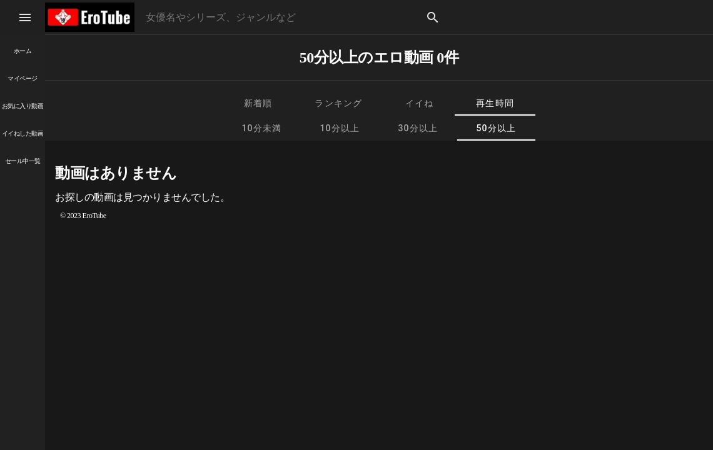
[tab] (258, 103)
